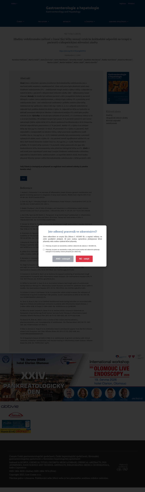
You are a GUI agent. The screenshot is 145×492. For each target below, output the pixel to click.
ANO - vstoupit (63, 259)
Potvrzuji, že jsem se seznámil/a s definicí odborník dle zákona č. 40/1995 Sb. (69, 246)
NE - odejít (84, 259)
